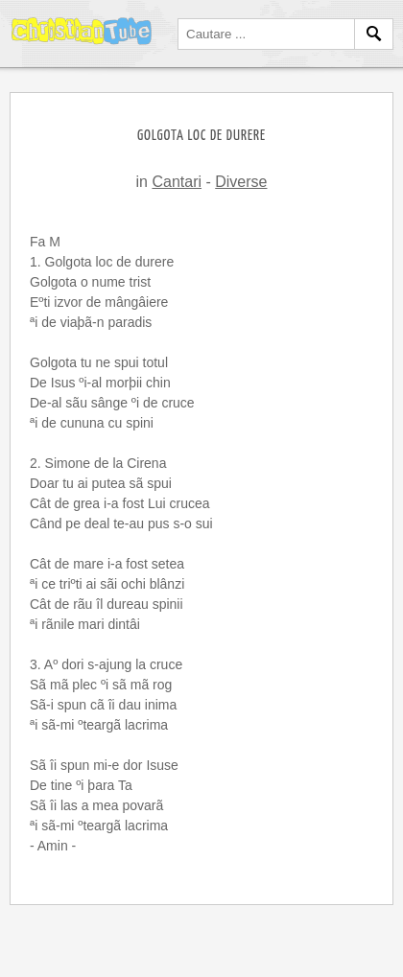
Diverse (241, 182)
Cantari (177, 182)
